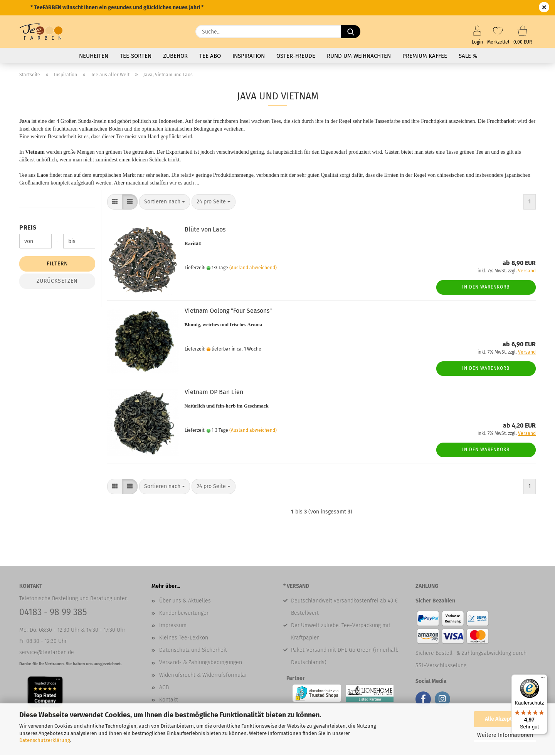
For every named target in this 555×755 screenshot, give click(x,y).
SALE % (468, 55)
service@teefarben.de (46, 652)
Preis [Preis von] (28, 227)
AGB (164, 687)
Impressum (173, 625)
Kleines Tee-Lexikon (183, 637)
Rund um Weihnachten (359, 55)
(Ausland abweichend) (253, 267)
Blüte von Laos (205, 229)
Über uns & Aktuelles (185, 600)
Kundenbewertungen (184, 613)
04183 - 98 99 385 (53, 612)
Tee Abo (210, 55)
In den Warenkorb (486, 287)
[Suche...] (350, 31)
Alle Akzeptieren (505, 719)
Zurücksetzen (57, 281)
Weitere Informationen (505, 735)
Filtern (57, 263)
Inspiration (248, 55)
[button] (115, 202)
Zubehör (175, 55)
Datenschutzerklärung (44, 740)
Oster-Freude (295, 55)
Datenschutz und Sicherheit (193, 650)
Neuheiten (93, 55)
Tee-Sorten (135, 55)
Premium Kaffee (424, 55)
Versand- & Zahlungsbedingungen (200, 662)
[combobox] (164, 202)
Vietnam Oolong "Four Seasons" (228, 310)
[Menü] (542, 679)
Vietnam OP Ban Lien (214, 392)
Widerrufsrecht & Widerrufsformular (203, 675)
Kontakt (168, 699)
